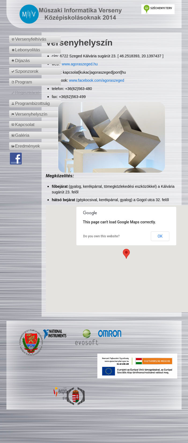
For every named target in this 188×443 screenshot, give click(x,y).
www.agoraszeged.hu (79, 64)
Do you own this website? (101, 236)
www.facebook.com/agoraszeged (96, 80)
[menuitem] (36, 39)
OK (160, 236)
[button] (126, 254)
